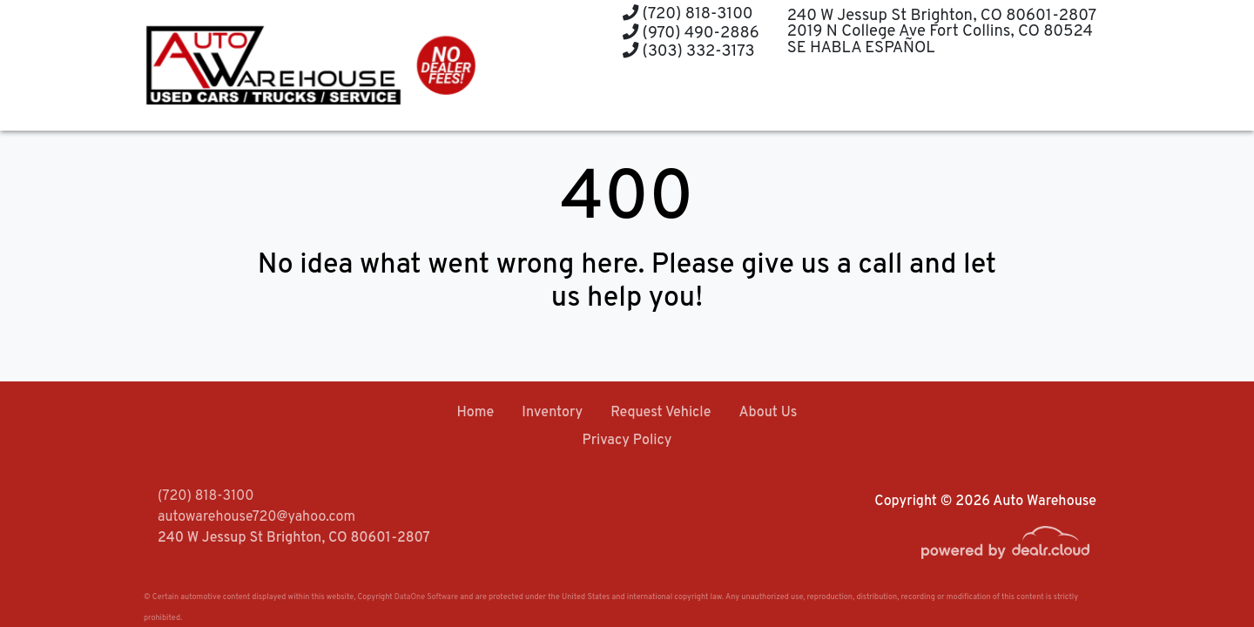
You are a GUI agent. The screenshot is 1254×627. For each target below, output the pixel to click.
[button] (665, 98)
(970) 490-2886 (691, 34)
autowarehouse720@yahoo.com (256, 517)
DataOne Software (426, 597)
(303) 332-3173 (689, 52)
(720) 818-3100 (688, 14)
